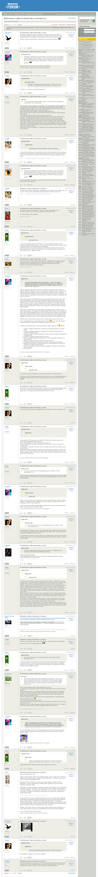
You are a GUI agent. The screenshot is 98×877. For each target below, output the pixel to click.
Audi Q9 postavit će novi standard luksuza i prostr (87, 124)
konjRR (7, 639)
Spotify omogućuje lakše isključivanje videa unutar (88, 206)
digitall (7, 230)
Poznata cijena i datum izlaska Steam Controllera (88, 127)
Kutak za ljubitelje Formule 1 (88, 132)
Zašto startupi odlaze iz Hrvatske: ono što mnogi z (88, 189)
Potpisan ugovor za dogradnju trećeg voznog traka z (87, 92)
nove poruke (82, 14)
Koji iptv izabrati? (86, 116)
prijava (57, 14)
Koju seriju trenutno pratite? (88, 50)
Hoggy (7, 96)
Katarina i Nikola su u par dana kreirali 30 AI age (88, 56)
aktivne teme (69, 14)
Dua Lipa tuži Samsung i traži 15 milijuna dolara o (87, 86)
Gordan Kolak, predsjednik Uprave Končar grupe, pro (88, 153)
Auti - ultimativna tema (87, 52)
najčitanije (76, 14)
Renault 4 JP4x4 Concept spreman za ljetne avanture (88, 223)
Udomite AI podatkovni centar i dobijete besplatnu (88, 175)
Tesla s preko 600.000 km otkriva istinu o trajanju (88, 130)
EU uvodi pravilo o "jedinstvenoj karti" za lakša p (88, 62)
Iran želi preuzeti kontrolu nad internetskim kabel (88, 192)
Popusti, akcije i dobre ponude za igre (87, 110)
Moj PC (6, 48)
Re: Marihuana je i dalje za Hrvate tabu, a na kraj (33, 32)
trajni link (67, 48)
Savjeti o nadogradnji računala (87, 172)
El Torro (7, 165)
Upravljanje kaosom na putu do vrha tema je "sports (88, 150)
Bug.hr (5, 14)
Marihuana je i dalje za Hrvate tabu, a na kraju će (33, 188)
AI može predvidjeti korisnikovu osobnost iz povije (87, 231)
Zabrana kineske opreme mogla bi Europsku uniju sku (88, 195)
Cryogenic (8, 51)
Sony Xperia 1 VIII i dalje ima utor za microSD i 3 (87, 170)
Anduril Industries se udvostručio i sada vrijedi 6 (88, 136)
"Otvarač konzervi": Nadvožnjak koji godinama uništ (88, 121)
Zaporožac (8, 545)
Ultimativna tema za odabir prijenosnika (88, 234)
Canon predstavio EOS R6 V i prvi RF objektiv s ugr (88, 184)
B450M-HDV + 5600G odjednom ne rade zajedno (88, 162)
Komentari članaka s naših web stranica (36, 14)
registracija (62, 14)
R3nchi (7, 208)
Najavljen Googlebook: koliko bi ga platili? (87, 71)
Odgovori (71, 34)
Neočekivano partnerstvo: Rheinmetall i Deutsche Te (88, 214)
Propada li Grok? (86, 177)
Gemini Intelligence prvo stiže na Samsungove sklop (88, 81)
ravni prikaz (62, 24)
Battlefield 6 (84, 102)
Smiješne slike (85, 157)
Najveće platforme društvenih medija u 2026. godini (88, 78)
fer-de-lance (8, 673)
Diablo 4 (84, 100)
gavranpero (8, 32)
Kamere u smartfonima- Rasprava (87, 179)
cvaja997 (7, 138)
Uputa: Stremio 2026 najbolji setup (87, 59)
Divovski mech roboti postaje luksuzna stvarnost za (88, 95)
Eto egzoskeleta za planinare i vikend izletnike (88, 89)
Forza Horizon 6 (85, 57)
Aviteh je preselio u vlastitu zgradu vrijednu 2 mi (88, 202)
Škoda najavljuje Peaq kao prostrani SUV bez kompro (88, 140)
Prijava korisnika (84, 26)
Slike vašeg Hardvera (87, 186)
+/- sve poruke (54, 24)
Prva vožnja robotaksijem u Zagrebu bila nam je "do (88, 197)
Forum (10, 14)
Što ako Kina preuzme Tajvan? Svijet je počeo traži (88, 228)
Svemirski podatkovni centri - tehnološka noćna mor (88, 216)
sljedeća (20, 24)
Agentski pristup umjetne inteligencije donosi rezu (87, 225)
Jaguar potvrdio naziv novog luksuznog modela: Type (88, 66)
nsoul (6, 259)
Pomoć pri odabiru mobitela (88, 49)
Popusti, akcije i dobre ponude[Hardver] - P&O (87, 45)
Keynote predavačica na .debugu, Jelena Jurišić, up (88, 211)
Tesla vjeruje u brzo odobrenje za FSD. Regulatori (86, 219)
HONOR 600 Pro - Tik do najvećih (88, 99)
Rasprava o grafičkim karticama (87, 83)
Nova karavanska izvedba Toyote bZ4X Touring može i (88, 155)
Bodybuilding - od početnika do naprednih (88, 165)
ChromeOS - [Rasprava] (87, 187)
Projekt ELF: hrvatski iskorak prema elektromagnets (87, 74)
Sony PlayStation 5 (86, 134)
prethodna (6, 24)
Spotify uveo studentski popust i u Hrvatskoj (87, 200)
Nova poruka (72, 18)
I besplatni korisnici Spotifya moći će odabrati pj (88, 181)
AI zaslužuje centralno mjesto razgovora (87, 42)
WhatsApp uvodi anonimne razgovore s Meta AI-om (88, 104)
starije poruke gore (71, 24)
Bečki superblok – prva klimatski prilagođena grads (88, 159)
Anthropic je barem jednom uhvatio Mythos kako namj (88, 118)
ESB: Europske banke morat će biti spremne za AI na (88, 107)
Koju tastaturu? (85, 114)
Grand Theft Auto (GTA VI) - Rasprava (88, 68)
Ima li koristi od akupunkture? (85, 143)
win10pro (7, 861)
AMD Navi (84, 53)
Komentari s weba (19, 14)
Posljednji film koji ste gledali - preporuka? (87, 47)
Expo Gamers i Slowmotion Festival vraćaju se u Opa (88, 148)
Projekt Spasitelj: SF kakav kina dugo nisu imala (88, 167)
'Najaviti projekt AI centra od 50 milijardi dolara (88, 145)
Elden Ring (84, 204)
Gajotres (7, 75)
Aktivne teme (83, 39)
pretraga (92, 14)
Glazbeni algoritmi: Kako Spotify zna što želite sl (87, 113)
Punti (6, 772)
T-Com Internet (85, 138)
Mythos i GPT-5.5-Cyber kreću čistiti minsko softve (88, 209)
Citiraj (71, 36)
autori (88, 14)
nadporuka (72, 48)
